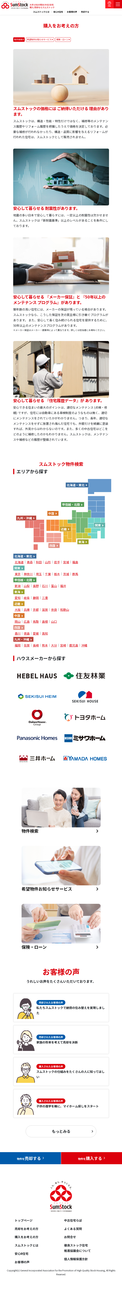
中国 (51, 513)
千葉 (48, 573)
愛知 (18, 597)
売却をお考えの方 (26, 1228)
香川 (18, 633)
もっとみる (61, 1131)
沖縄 (84, 645)
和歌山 (64, 609)
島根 (45, 621)
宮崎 (63, 645)
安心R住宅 (58, 12)
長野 (36, 585)
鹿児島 (73, 645)
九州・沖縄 (24, 518)
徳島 (27, 633)
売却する (85, 12)
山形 (48, 562)
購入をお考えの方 (26, 1237)
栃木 (57, 573)
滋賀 (45, 609)
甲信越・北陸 (71, 504)
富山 (54, 585)
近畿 (64, 529)
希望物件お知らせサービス (39, 39)
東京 (18, 573)
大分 (54, 645)
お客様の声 (72, 12)
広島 (27, 621)
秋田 (39, 562)
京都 (36, 609)
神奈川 (28, 573)
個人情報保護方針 (76, 1259)
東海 (81, 542)
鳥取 (36, 621)
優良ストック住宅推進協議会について (77, 1248)
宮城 (66, 562)
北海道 (19, 562)
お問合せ (70, 1237)
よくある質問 (73, 1228)
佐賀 (27, 645)
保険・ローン (62, 39)
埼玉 (39, 573)
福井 (63, 585)
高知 (45, 633)
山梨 (27, 585)
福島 (75, 562)
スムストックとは (41, 12)
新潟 (18, 585)
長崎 (36, 645)
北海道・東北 (75, 485)
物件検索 (18, 39)
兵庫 (27, 609)
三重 (45, 597)
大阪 (18, 609)
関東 (98, 525)
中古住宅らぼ (73, 1220)
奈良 (54, 609)
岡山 (18, 621)
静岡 (36, 597)
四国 (52, 545)
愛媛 (36, 633)
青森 (30, 562)
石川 (45, 585)
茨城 (66, 573)
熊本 (45, 645)
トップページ (23, 1220)
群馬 (75, 573)
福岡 (18, 645)
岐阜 (27, 597)
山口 (54, 621)
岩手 (57, 562)
